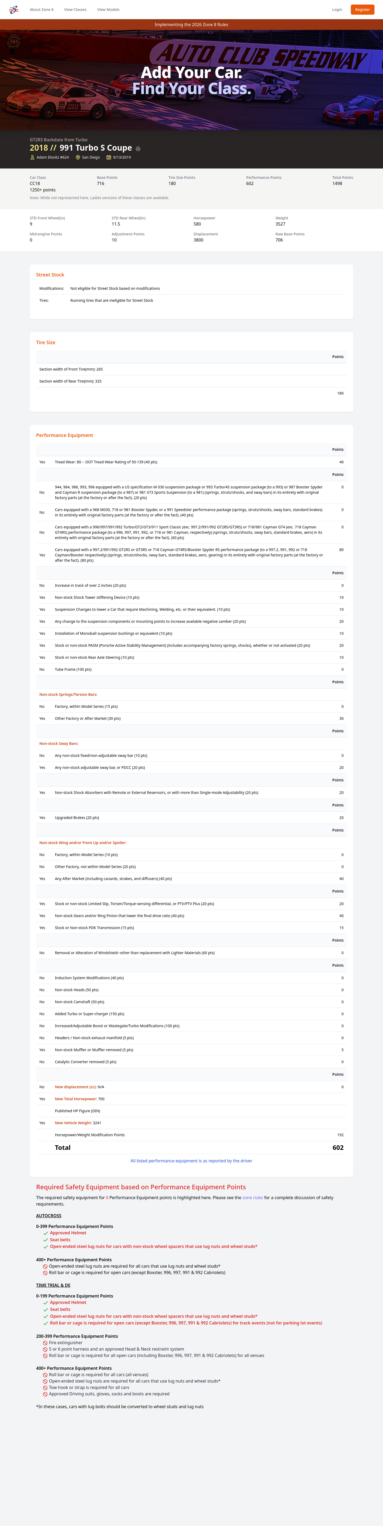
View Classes (75, 9)
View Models (108, 9)
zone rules (252, 1197)
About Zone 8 (41, 9)
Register (362, 9)
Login (337, 9)
